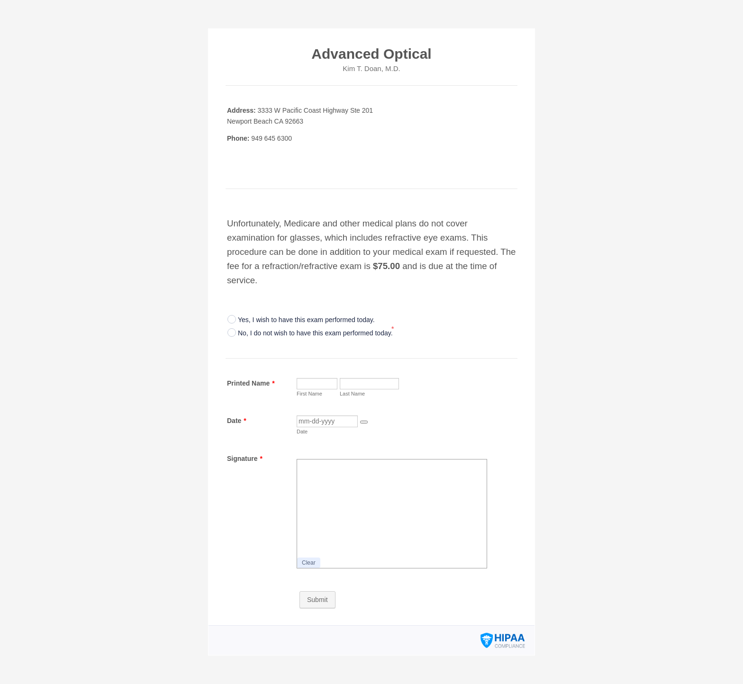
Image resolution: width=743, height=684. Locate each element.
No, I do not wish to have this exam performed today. (315, 333)
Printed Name (251, 383)
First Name (309, 393)
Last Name (352, 393)
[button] (364, 422)
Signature (245, 458)
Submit (317, 599)
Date (236, 420)
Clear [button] (309, 562)
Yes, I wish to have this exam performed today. (306, 320)
